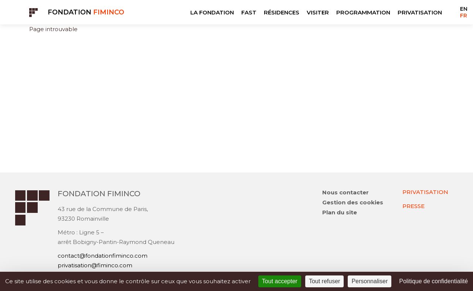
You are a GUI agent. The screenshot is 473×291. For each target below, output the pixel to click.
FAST (248, 12)
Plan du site (339, 212)
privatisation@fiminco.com (95, 265)
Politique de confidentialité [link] (433, 281)
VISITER (318, 12)
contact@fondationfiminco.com (102, 255)
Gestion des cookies (352, 202)
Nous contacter (345, 192)
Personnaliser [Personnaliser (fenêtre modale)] (369, 281)
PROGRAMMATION (363, 12)
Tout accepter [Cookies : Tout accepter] (279, 281)
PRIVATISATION (420, 12)
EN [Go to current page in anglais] (463, 9)
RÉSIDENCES (281, 12)
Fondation (86, 12)
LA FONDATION (212, 12)
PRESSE (413, 206)
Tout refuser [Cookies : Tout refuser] (324, 281)
